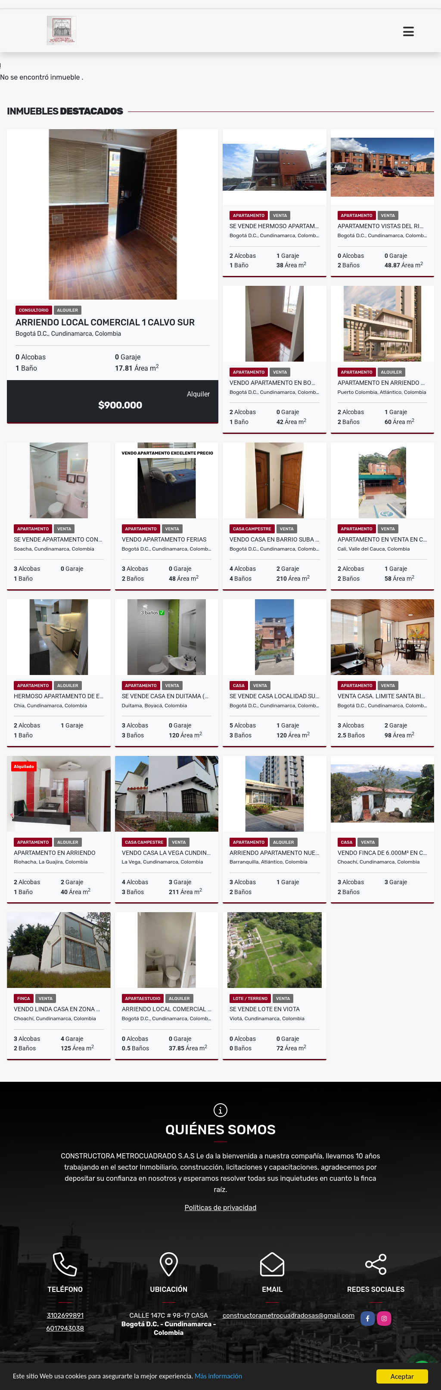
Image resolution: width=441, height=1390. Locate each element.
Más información (230, 1376)
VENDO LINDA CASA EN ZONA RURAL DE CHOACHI (59, 1009)
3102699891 (65, 1315)
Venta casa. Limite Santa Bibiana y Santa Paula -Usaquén (383, 696)
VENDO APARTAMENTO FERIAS (164, 539)
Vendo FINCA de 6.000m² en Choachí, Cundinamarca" (383, 852)
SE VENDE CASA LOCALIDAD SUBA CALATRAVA (275, 696)
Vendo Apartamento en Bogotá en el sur (275, 382)
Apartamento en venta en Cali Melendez (383, 539)
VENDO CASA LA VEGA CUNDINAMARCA (167, 852)
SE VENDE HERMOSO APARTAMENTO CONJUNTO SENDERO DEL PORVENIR (275, 226)
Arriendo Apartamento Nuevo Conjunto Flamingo (275, 852)
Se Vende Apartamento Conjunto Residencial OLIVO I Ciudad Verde (59, 539)
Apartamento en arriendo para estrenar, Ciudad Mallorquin (383, 382)
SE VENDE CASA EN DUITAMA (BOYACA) (167, 696)
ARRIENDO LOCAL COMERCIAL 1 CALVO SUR (105, 322)
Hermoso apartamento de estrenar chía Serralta (59, 696)
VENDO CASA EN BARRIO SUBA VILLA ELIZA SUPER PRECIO (275, 539)
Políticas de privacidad (221, 1208)
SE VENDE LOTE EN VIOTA (265, 1009)
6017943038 (65, 1328)
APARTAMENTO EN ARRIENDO (55, 852)
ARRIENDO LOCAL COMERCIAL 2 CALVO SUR (167, 1009)
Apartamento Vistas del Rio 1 (383, 226)
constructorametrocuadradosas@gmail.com (288, 1315)
